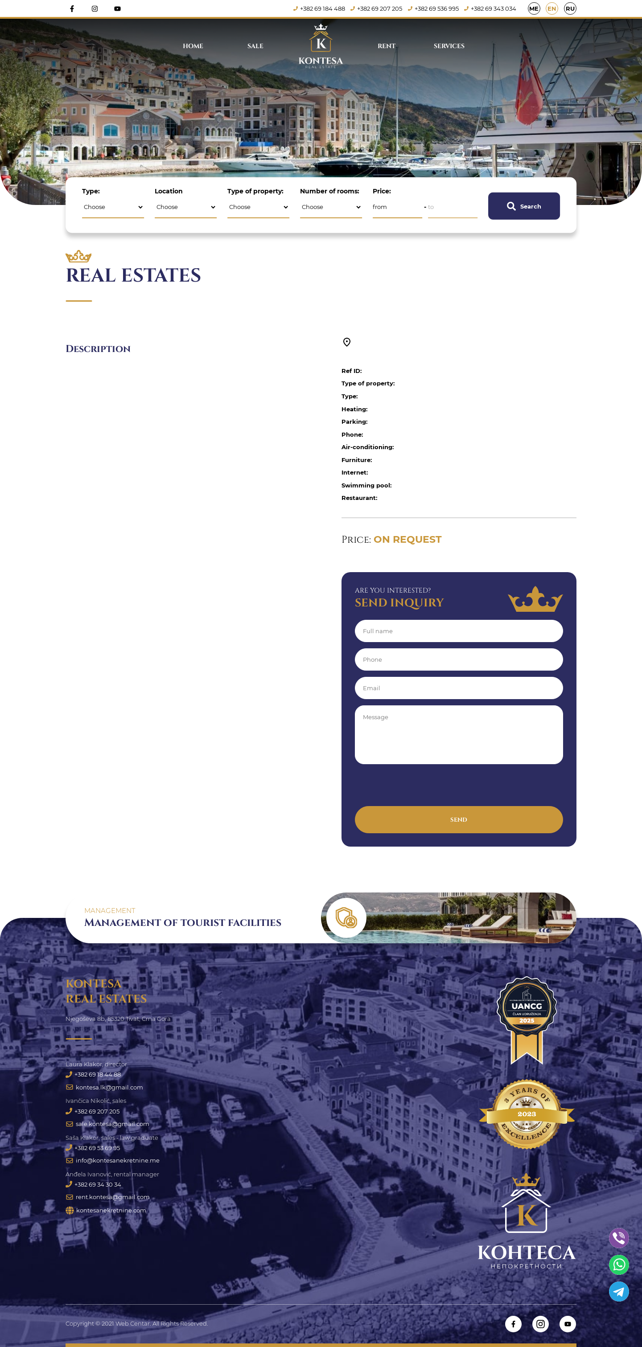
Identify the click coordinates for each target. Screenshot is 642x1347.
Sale (255, 46)
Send (458, 820)
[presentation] (422, 788)
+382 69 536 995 (433, 8)
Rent (386, 46)
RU (570, 8)
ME (534, 8)
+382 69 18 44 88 (93, 1074)
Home (193, 46)
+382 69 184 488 (319, 8)
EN (551, 8)
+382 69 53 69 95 (93, 1147)
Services (449, 46)
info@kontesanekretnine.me (113, 1160)
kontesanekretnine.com (106, 1211)
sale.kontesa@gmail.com (107, 1123)
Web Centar (132, 1323)
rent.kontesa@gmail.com (108, 1197)
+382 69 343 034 (491, 8)
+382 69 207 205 (376, 8)
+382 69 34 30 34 (93, 1184)
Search (524, 205)
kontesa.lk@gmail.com (104, 1087)
